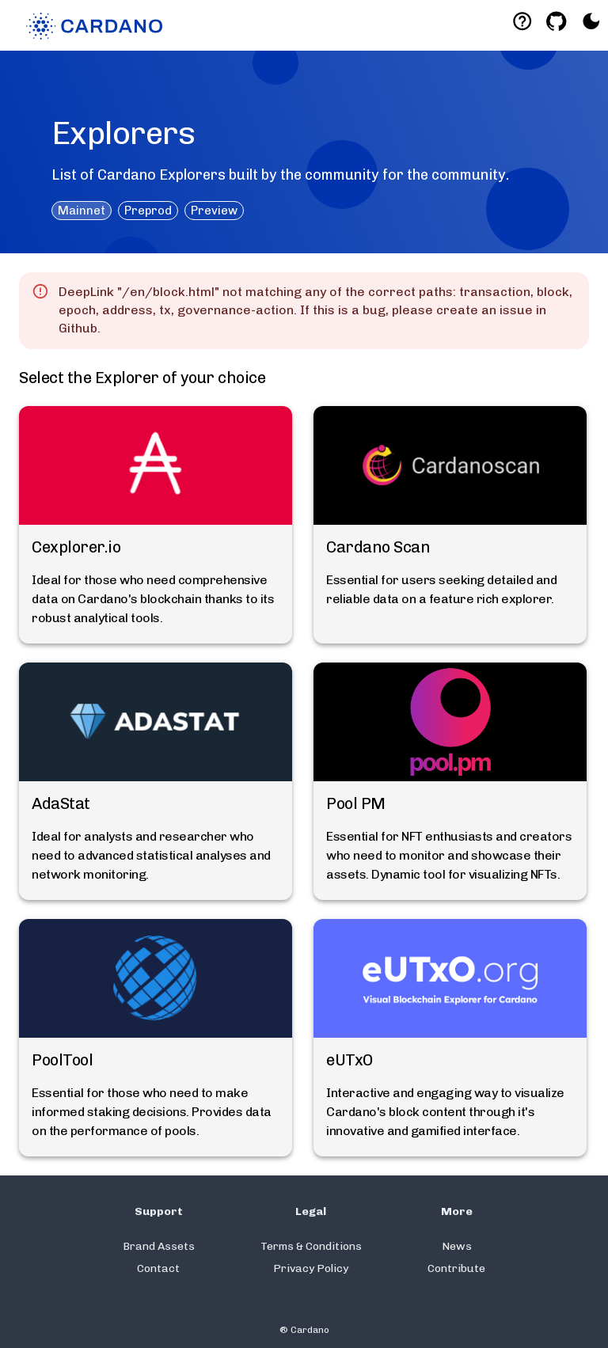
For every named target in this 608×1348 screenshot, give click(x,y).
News (457, 1246)
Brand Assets (159, 1246)
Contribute (456, 1268)
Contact (158, 1268)
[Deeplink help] (522, 21)
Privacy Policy (310, 1268)
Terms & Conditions (311, 1246)
